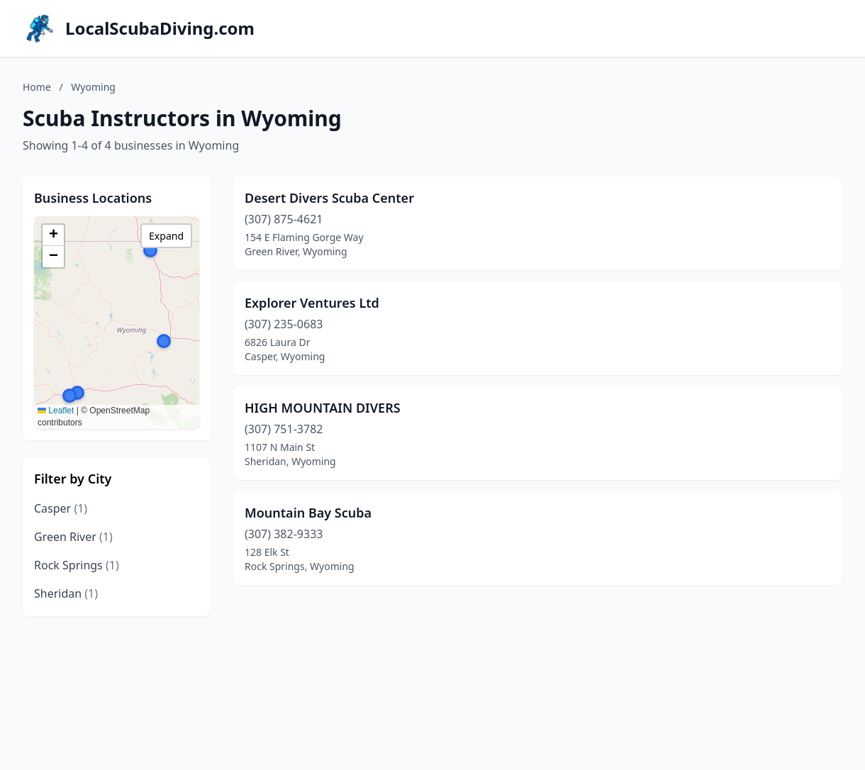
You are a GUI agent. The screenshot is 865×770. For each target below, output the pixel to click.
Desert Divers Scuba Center (329, 197)
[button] (69, 396)
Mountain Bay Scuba (308, 512)
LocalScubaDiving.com (160, 28)
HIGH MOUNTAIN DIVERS (323, 407)
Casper (60, 508)
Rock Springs (76, 565)
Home (37, 87)
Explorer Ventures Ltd (312, 302)
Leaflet (56, 410)
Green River (73, 537)
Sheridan (66, 593)
